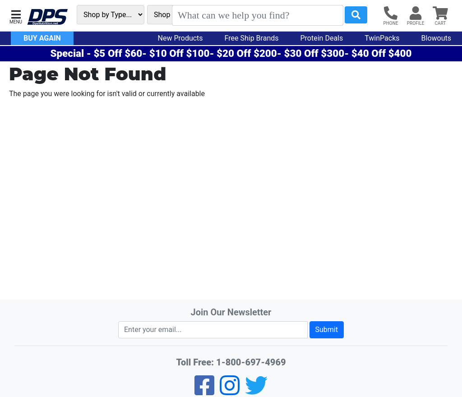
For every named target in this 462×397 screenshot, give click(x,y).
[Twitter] (256, 391)
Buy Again (42, 38)
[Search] (257, 15)
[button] (16, 16)
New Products (180, 38)
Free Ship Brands (252, 38)
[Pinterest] (229, 391)
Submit (326, 329)
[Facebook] (204, 391)
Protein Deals (321, 38)
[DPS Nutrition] (47, 17)
